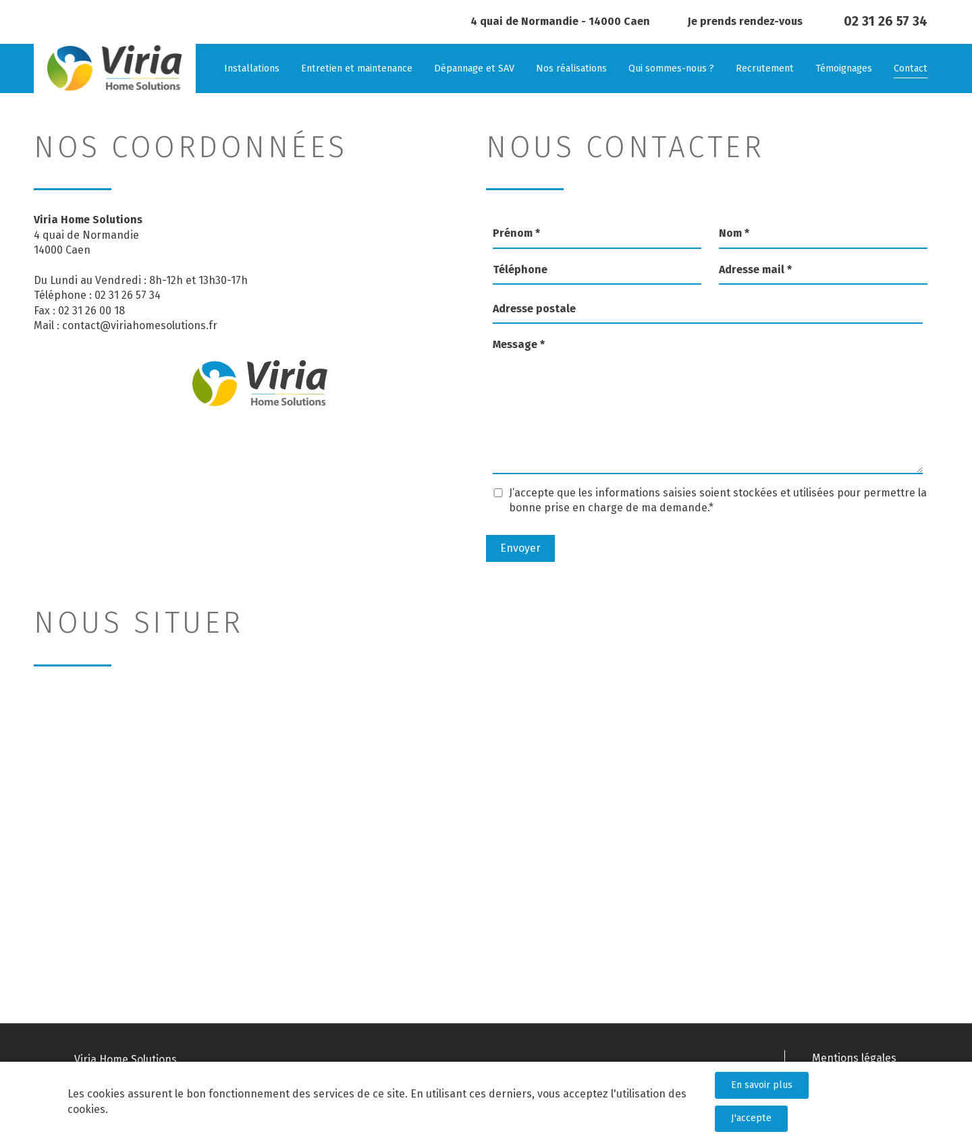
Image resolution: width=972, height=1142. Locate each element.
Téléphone (520, 269)
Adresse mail (755, 269)
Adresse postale (534, 308)
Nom (734, 233)
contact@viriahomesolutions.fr (139, 325)
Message (519, 344)
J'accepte (751, 1118)
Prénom (516, 233)
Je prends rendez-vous (745, 21)
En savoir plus (761, 1085)
